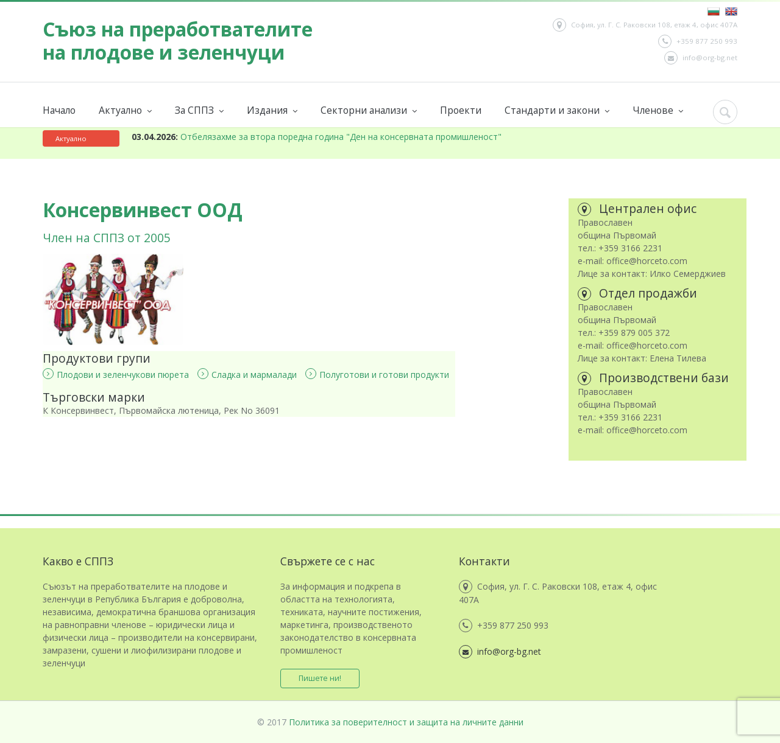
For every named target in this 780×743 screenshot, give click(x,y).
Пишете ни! (320, 678)
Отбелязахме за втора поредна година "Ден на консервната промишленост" (317, 136)
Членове (658, 110)
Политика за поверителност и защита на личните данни (406, 722)
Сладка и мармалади (247, 374)
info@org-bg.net (700, 58)
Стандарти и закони (557, 110)
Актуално (125, 110)
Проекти (460, 110)
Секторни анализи (369, 110)
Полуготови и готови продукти (377, 374)
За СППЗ (199, 110)
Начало (59, 110)
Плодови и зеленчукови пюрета (116, 374)
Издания (272, 110)
